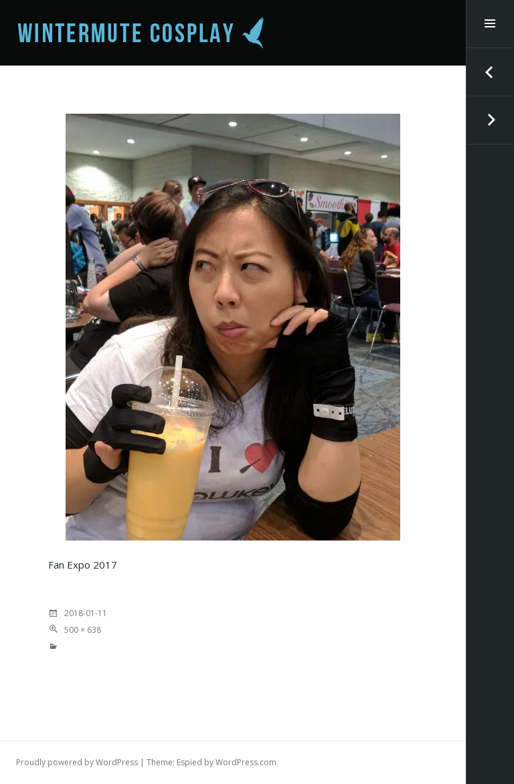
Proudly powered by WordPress (77, 762)
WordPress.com (246, 762)
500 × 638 (82, 629)
